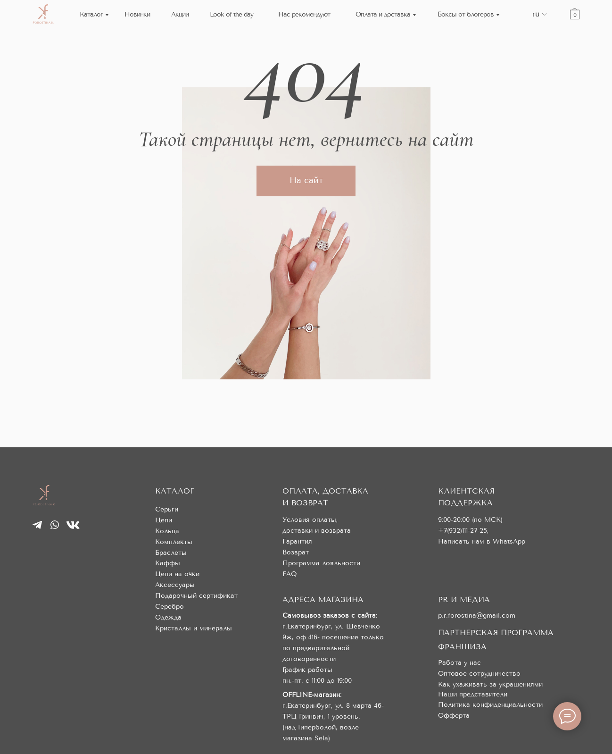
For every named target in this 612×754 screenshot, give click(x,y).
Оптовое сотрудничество (479, 674)
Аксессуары (175, 585)
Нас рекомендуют (304, 14)
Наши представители (472, 694)
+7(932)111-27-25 (462, 531)
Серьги (166, 509)
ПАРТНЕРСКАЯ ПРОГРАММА (496, 632)
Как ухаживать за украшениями (490, 684)
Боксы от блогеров (466, 14)
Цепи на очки (177, 574)
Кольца (167, 531)
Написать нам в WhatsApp (481, 541)
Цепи (163, 520)
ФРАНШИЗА (462, 646)
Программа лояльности (321, 563)
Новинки (137, 14)
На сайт (306, 180)
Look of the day (231, 14)
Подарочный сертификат (196, 596)
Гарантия (297, 541)
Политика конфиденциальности (490, 705)
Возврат (295, 552)
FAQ (289, 574)
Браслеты (171, 553)
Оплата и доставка (383, 14)
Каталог (91, 14)
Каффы (167, 563)
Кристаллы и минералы (193, 628)
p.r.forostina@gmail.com (476, 616)
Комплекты (173, 542)
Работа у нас (459, 663)
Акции (180, 14)
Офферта (454, 716)
